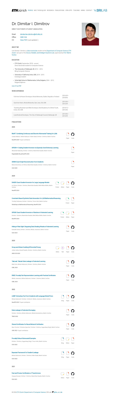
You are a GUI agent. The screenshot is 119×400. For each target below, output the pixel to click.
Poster (57, 184)
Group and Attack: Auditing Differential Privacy (26, 247)
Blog (62, 298)
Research (50, 10)
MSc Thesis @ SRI (40, 10)
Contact (89, 10)
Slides (62, 184)
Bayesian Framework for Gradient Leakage (25, 352)
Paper (67, 136)
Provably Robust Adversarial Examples (24, 338)
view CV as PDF (16, 86)
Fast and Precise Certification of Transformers (26, 373)
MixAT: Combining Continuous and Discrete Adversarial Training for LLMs (34, 133)
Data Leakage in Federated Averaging (23, 310)
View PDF (23, 40)
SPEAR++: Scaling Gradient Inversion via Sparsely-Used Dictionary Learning (35, 148)
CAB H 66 (23, 37)
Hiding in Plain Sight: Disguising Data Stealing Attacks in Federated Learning (35, 226)
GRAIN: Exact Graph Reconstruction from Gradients (27, 162)
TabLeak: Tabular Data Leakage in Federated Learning (28, 261)
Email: (14, 34)
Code (72, 136)
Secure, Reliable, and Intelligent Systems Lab (40, 53)
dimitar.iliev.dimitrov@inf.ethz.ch (31, 34)
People (30, 10)
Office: (14, 37)
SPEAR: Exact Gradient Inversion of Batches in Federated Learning (32, 212)
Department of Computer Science (57, 51)
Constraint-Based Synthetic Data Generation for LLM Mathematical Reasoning (36, 198)
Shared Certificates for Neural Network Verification (27, 324)
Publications (59, 10)
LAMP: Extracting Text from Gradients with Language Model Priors (32, 296)
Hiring (83, 10)
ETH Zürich (20, 392)
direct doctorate (32, 51)
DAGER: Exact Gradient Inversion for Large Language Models (30, 182)
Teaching (76, 10)
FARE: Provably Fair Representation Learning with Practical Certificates (34, 275)
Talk (62, 249)
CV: (13, 40)
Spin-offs (68, 10)
